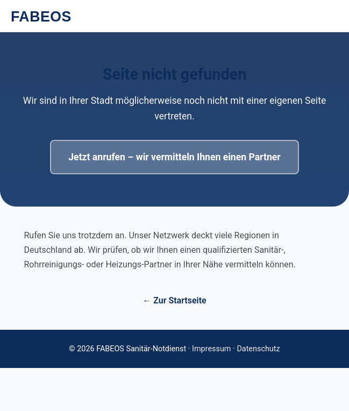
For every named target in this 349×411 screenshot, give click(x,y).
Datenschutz (258, 348)
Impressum (211, 348)
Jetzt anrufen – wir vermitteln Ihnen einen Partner (174, 157)
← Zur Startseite (174, 300)
